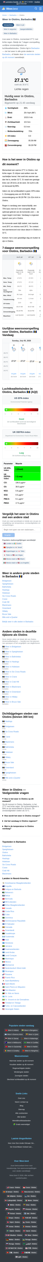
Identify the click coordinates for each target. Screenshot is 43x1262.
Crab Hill (5, 602)
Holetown (6, 593)
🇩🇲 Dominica (7, 918)
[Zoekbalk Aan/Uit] (36, 9)
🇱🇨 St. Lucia (7, 996)
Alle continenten (21, 1113)
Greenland (6, 608)
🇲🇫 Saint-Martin (8, 984)
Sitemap (21, 1109)
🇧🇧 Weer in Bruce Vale (20, 703)
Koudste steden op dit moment (21, 1064)
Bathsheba (6, 587)
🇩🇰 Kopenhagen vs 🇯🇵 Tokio (14, 551)
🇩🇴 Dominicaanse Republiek (13, 921)
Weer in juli (20, 25)
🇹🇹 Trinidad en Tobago (11, 1003)
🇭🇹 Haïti (5, 940)
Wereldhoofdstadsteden (21, 1121)
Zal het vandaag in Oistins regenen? (20, 821)
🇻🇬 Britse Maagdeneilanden (13, 905)
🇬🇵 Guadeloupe (8, 933)
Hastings (5, 590)
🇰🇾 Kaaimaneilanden (10, 949)
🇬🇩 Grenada (7, 927)
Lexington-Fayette (12, 2)
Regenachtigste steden (21, 1068)
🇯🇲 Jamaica (7, 946)
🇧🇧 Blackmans (20, 743)
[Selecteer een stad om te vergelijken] (21, 529)
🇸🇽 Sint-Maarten (9, 990)
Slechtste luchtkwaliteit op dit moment (21, 1079)
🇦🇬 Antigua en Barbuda (11, 889)
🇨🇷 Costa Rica (8, 911)
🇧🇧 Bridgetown (20, 727)
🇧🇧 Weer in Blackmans (20, 688)
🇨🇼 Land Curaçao (9, 956)
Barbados (13, 15)
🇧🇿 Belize (6, 896)
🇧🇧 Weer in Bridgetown (20, 648)
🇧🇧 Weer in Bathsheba (20, 658)
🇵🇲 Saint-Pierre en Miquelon (13, 987)
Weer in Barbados (10, 33)
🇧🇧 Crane (20, 738)
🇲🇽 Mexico (6, 962)
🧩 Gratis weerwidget (21, 1124)
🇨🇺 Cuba (6, 915)
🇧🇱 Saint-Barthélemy (10, 981)
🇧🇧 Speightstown (20, 774)
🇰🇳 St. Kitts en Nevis (10, 993)
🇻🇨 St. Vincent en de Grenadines (15, 1000)
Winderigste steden (21, 1072)
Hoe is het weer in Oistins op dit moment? (17, 800)
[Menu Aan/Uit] (40, 9)
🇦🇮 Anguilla (7, 886)
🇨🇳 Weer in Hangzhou (30, 1051)
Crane (4, 599)
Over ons (21, 1098)
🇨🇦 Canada (7, 908)
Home (4, 15)
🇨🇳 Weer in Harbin (31, 1047)
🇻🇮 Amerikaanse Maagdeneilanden (16, 883)
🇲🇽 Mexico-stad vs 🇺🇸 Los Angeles (16, 563)
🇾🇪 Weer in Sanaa (11, 1038)
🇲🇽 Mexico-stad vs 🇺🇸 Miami (14, 559)
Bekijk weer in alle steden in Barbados (17, 622)
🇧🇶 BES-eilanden (9, 902)
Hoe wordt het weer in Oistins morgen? (22, 816)
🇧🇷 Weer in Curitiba (31, 1042)
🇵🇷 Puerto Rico (8, 978)
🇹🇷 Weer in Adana (11, 1030)
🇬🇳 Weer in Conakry (12, 1051)
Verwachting (8, 25)
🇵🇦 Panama (7, 974)
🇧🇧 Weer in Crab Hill (20, 683)
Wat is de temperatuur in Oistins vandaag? (18, 827)
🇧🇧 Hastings (20, 722)
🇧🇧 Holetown (20, 753)
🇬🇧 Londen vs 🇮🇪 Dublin (12, 543)
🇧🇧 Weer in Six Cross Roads (20, 673)
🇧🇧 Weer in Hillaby (20, 698)
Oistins (5, 852)
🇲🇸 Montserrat (8, 965)
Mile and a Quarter (10, 617)
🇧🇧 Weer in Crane (20, 678)
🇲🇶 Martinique (8, 959)
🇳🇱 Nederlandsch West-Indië (14, 968)
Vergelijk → (8, 535)
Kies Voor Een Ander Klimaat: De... (21, 1143)
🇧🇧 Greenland (20, 769)
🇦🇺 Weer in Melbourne (13, 1042)
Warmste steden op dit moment (21, 1061)
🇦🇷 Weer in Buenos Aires (14, 1034)
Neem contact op (21, 1102)
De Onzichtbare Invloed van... (21, 1147)
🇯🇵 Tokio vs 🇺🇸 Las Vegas (13, 555)
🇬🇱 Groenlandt (8, 930)
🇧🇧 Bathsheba (20, 748)
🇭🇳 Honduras (7, 943)
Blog (21, 1106)
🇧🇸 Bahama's (7, 892)
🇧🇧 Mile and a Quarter (20, 779)
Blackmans (6, 605)
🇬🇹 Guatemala (8, 937)
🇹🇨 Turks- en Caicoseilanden (14, 1006)
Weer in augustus (10, 29)
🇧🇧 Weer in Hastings (20, 663)
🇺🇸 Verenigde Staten (10, 1009)
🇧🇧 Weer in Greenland (20, 693)
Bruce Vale (6, 614)
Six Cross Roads (9, 596)
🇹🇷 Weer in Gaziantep (13, 1047)
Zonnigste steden (21, 1076)
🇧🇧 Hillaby (20, 758)
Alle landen (21, 1117)
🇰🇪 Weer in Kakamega (30, 1038)
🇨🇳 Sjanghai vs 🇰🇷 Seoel (13, 547)
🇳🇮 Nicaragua (7, 971)
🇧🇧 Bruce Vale (20, 763)
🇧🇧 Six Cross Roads (20, 733)
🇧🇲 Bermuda (7, 899)
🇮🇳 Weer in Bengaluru (29, 1030)
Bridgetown (6, 581)
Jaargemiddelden (26, 29)
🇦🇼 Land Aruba (8, 952)
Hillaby (5, 611)
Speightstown (7, 584)
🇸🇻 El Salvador (8, 924)
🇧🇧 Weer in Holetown (20, 668)
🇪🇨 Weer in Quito (32, 1034)
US (20, 2)
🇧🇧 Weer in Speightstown (20, 653)
